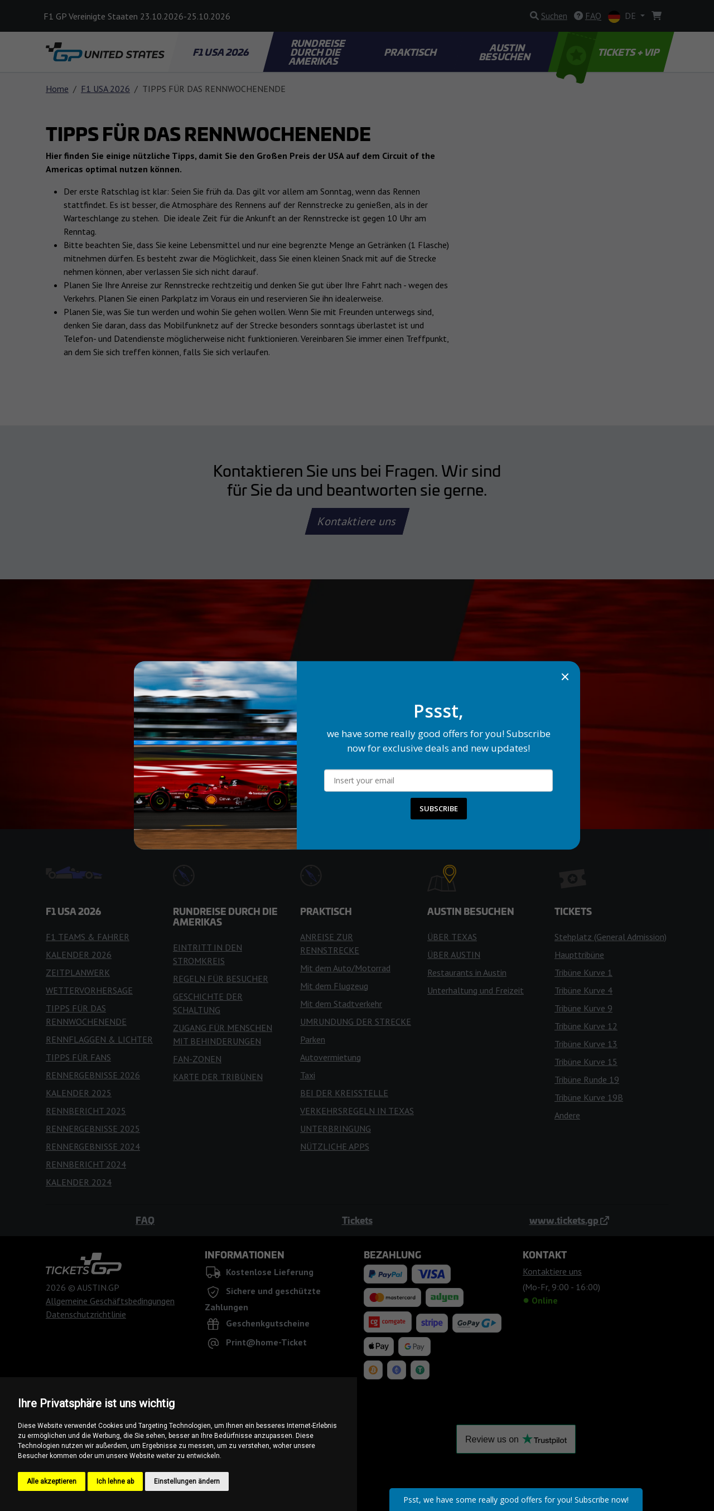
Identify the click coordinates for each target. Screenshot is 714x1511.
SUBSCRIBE (438, 808)
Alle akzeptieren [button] (51, 1481)
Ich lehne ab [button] (115, 1481)
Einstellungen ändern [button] (187, 1481)
